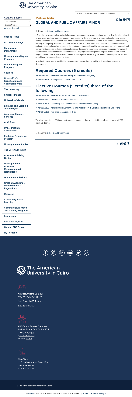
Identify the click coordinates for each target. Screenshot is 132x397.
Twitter (78, 253)
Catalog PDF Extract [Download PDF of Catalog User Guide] (14, 227)
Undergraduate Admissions (12, 129)
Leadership (10, 216)
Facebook (45, 253)
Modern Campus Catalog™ (94, 393)
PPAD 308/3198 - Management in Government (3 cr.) (58, 79)
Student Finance (12, 95)
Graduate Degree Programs (13, 65)
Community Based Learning (13, 200)
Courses (8, 73)
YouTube (70, 253)
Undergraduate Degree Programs (16, 57)
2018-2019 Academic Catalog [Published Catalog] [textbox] (95, 13)
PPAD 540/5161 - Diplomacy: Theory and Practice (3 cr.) (60, 99)
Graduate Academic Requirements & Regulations (14, 186)
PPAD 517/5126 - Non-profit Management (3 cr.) (56, 112)
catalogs (32, 393)
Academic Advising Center (14, 156)
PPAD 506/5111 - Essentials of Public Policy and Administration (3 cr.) (65, 75)
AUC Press (10, 122)
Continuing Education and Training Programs (16, 209)
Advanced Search (11, 28)
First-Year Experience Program (15, 137)
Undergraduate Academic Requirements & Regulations (12, 167)
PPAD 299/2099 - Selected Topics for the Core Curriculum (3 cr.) (63, 95)
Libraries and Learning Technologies (16, 107)
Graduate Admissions (15, 177)
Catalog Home (11, 37)
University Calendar (14, 100)
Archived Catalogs (13, 42)
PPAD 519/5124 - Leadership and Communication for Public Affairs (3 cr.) (67, 104)
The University (11, 89)
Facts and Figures (13, 221)
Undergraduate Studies (16, 144)
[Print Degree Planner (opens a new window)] (117, 19)
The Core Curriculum (15, 150)
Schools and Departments (11, 49)
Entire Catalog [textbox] (10, 21)
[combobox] (102, 13)
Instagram (53, 253)
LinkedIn (62, 253)
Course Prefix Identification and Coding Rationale (13, 81)
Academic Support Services (13, 115)
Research (9, 194)
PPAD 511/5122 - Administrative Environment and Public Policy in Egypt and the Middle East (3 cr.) (78, 108)
